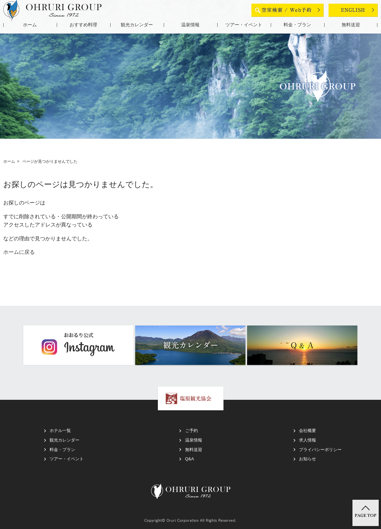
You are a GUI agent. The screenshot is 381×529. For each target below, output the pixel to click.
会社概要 (307, 430)
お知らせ (307, 458)
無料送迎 (351, 24)
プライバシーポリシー (320, 449)
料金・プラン (297, 24)
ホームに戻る (19, 252)
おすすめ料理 (83, 24)
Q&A (189, 458)
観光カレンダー (137, 24)
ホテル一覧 (60, 430)
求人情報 (307, 440)
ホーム (30, 24)
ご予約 (191, 430)
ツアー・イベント (243, 24)
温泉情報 (190, 24)
